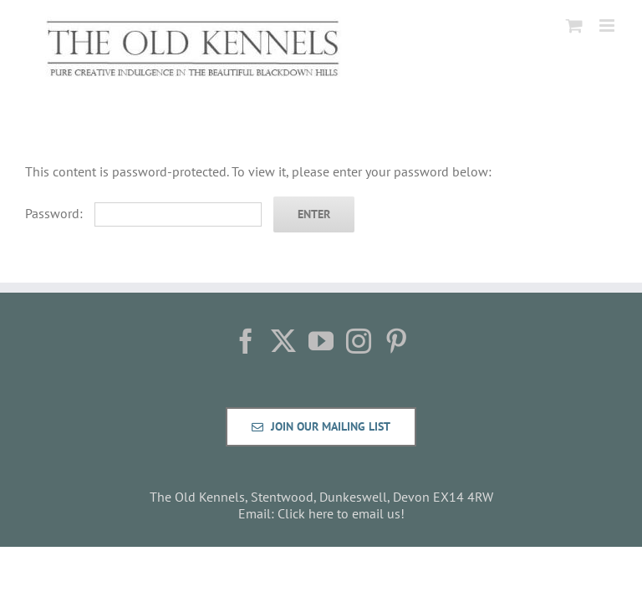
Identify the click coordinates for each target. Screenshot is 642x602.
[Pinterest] (396, 341)
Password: (143, 213)
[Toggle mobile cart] (574, 25)
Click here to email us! (341, 513)
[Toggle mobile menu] (608, 25)
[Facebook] (245, 341)
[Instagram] (358, 341)
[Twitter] (283, 341)
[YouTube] (321, 341)
